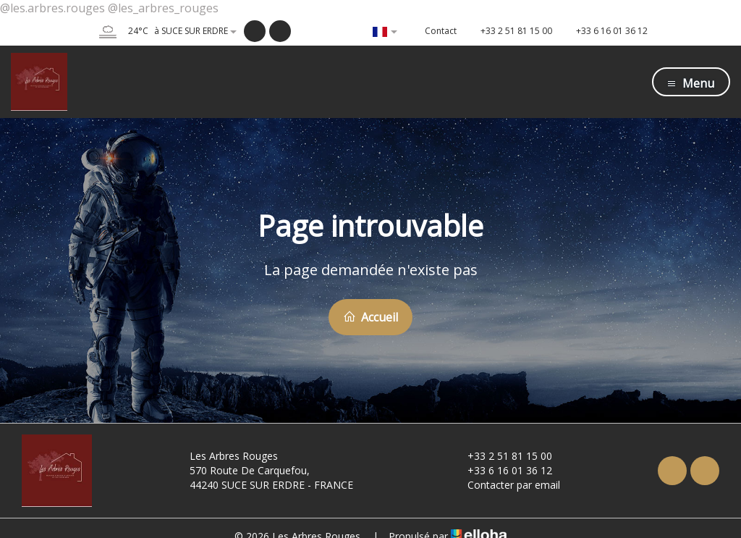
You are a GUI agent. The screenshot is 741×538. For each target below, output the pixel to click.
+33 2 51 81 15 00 (501, 456)
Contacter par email (505, 485)
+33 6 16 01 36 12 (501, 470)
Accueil (370, 317)
